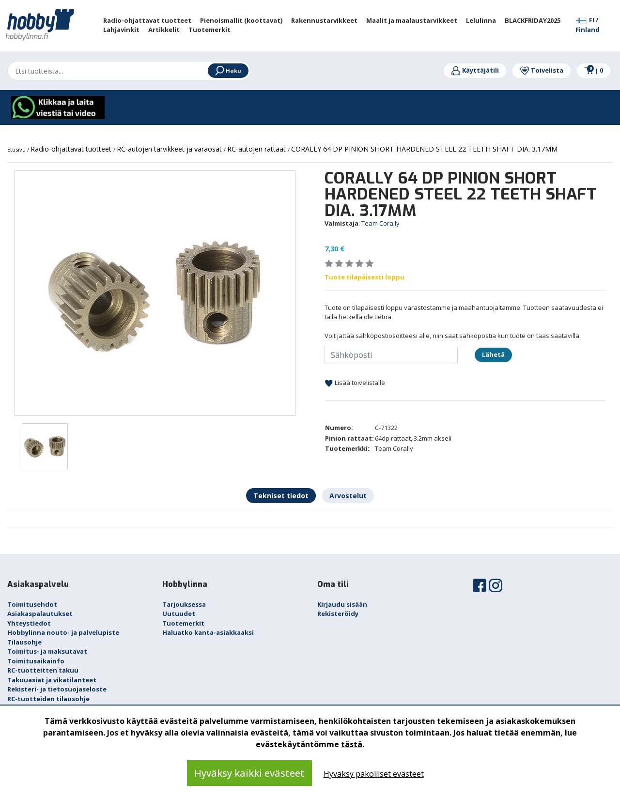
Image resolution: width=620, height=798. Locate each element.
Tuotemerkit (183, 623)
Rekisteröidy (337, 613)
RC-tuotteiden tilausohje (48, 698)
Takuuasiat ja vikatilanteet (51, 679)
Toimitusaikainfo (35, 661)
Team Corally (380, 223)
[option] (155, 293)
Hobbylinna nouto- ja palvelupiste (63, 632)
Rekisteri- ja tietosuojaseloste (57, 689)
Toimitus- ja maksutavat (47, 651)
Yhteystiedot (29, 623)
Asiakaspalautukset (40, 613)
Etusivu (17, 149)
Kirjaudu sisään (342, 604)
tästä (351, 744)
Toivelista (541, 70)
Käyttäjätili (475, 70)
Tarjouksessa (184, 604)
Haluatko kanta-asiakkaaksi (208, 632)
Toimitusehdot (32, 604)
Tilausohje (24, 642)
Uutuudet (178, 613)
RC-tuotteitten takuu (42, 670)
